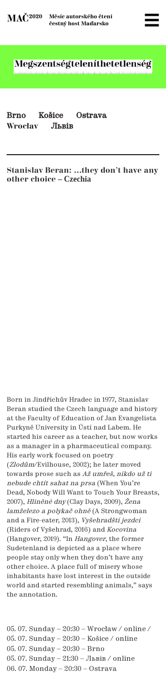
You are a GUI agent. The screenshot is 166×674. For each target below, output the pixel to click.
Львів (62, 126)
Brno (16, 115)
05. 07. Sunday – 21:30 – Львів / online (71, 659)
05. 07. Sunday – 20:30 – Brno (55, 649)
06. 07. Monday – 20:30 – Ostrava (62, 669)
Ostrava (91, 115)
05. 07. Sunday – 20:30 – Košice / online (72, 639)
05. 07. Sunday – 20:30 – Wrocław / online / (79, 629)
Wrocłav (22, 126)
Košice (51, 115)
